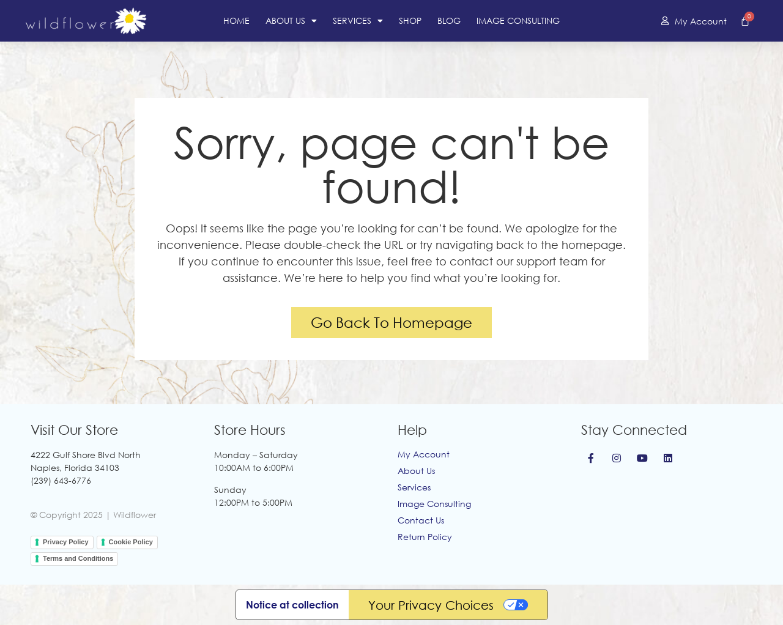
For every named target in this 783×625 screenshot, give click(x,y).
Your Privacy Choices (431, 604)
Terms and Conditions (78, 558)
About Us (291, 21)
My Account (424, 454)
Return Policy (425, 536)
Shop (410, 20)
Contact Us (421, 520)
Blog (449, 20)
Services (358, 21)
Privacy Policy (66, 541)
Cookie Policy (131, 541)
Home (236, 20)
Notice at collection (292, 605)
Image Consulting (518, 20)
